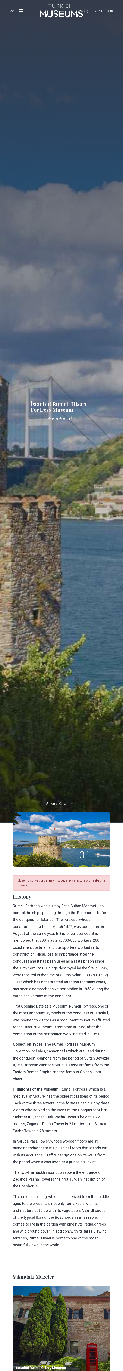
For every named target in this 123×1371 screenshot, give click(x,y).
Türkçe (97, 10)
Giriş (110, 10)
